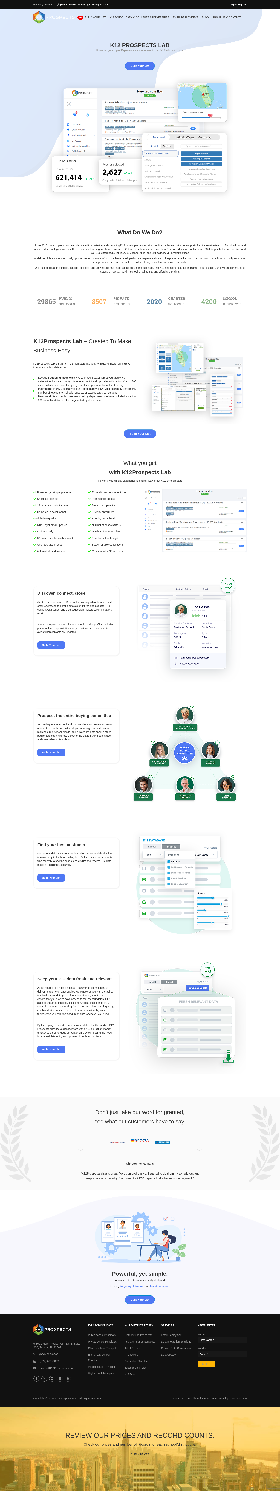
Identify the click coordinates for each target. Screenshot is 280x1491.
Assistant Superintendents (140, 1341)
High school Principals (101, 1373)
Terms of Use (239, 1398)
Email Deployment (185, 17)
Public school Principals (102, 1335)
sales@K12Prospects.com (95, 4)
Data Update (168, 1354)
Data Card (179, 1398)
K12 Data (130, 1374)
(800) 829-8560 (68, 4)
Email (202, 1348)
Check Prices (140, 1454)
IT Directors (131, 1354)
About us (218, 17)
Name (201, 1334)
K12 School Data (120, 17)
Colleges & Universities (152, 17)
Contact (235, 17)
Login (233, 4)
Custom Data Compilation (176, 1348)
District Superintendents (138, 1335)
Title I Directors (133, 1348)
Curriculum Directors (137, 1361)
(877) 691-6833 (49, 1361)
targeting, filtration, (132, 1286)
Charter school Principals (102, 1348)
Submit (206, 1363)
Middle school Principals (102, 1366)
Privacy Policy (220, 1398)
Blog (205, 17)
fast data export (159, 1286)
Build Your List (140, 65)
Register (242, 4)
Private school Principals (102, 1341)
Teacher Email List (135, 1367)
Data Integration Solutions (176, 1341)
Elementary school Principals (99, 1357)
